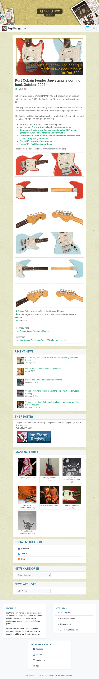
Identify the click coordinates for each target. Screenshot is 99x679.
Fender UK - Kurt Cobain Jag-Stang (36, 144)
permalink (22, 321)
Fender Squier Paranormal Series (49, 329)
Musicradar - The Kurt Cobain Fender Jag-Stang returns (45, 127)
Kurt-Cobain (49, 314)
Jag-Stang (40, 311)
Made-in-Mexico (61, 314)
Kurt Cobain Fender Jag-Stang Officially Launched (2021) (49, 338)
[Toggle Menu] (94, 28)
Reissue (18, 317)
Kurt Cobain (51, 311)
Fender (21, 311)
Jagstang (39, 314)
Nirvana (60, 311)
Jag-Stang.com (14, 28)
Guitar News (30, 311)
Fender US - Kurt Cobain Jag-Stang (36, 141)
